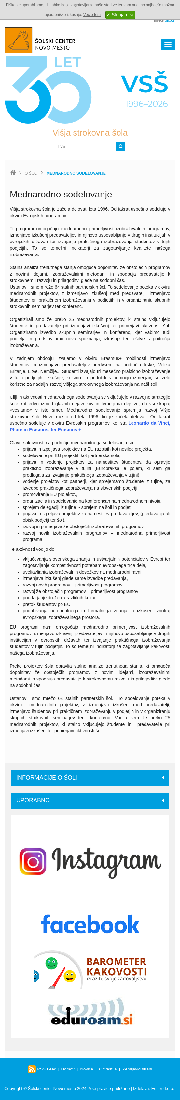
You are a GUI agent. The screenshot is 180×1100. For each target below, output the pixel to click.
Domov (68, 1069)
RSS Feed (42, 1069)
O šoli (31, 173)
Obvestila (108, 1069)
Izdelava (141, 1088)
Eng (159, 20)
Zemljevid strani (137, 1069)
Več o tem (92, 14)
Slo (169, 20)
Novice (86, 1069)
